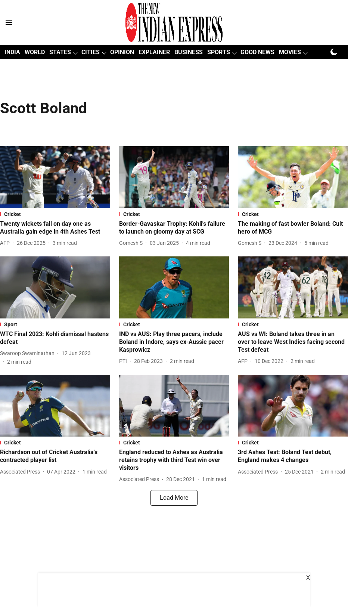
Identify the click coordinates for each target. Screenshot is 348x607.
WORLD (35, 52)
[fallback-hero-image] (55, 177)
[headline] (55, 228)
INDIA (12, 52)
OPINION (122, 52)
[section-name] (55, 214)
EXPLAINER (154, 52)
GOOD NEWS (257, 52)
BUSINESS (188, 52)
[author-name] (6, 243)
